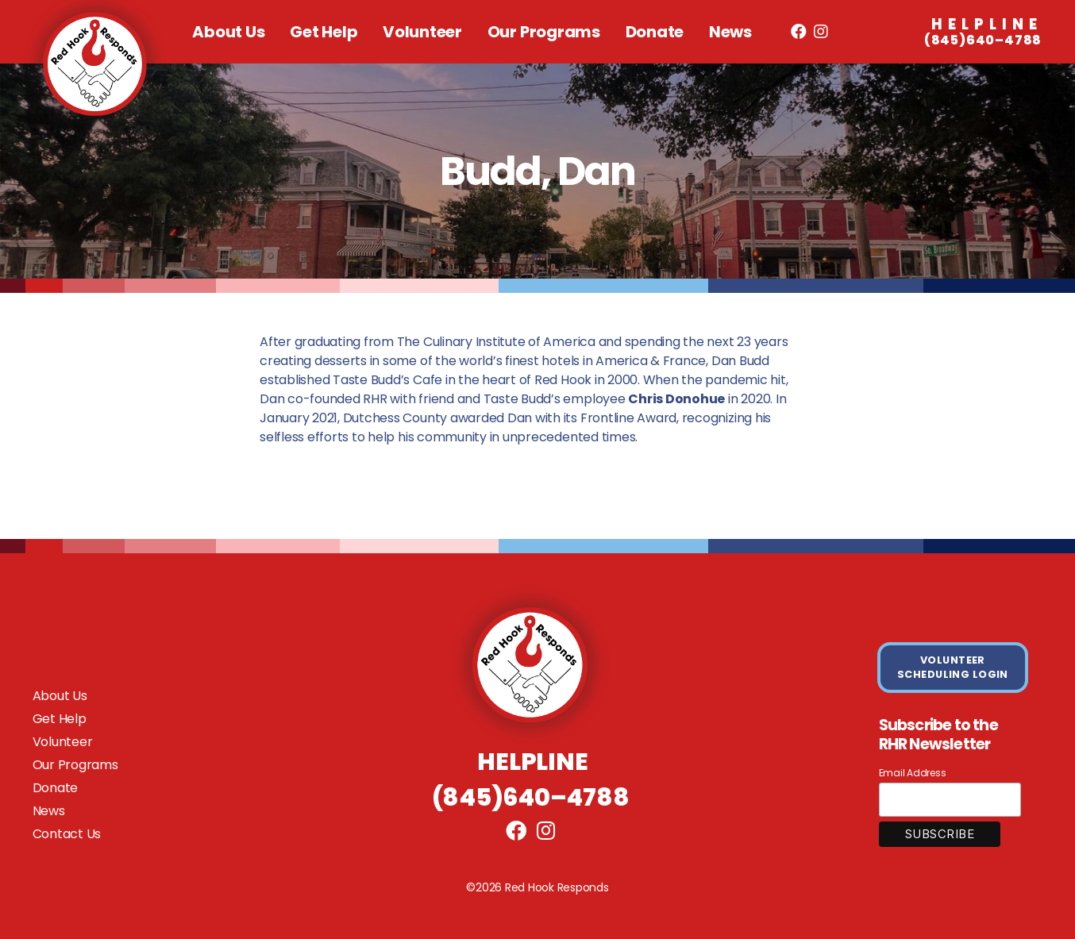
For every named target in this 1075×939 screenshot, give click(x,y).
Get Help (323, 32)
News (730, 32)
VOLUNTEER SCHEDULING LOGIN (952, 667)
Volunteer (422, 32)
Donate (655, 32)
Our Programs (543, 32)
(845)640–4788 (982, 32)
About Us (228, 32)
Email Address (912, 772)
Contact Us (67, 834)
